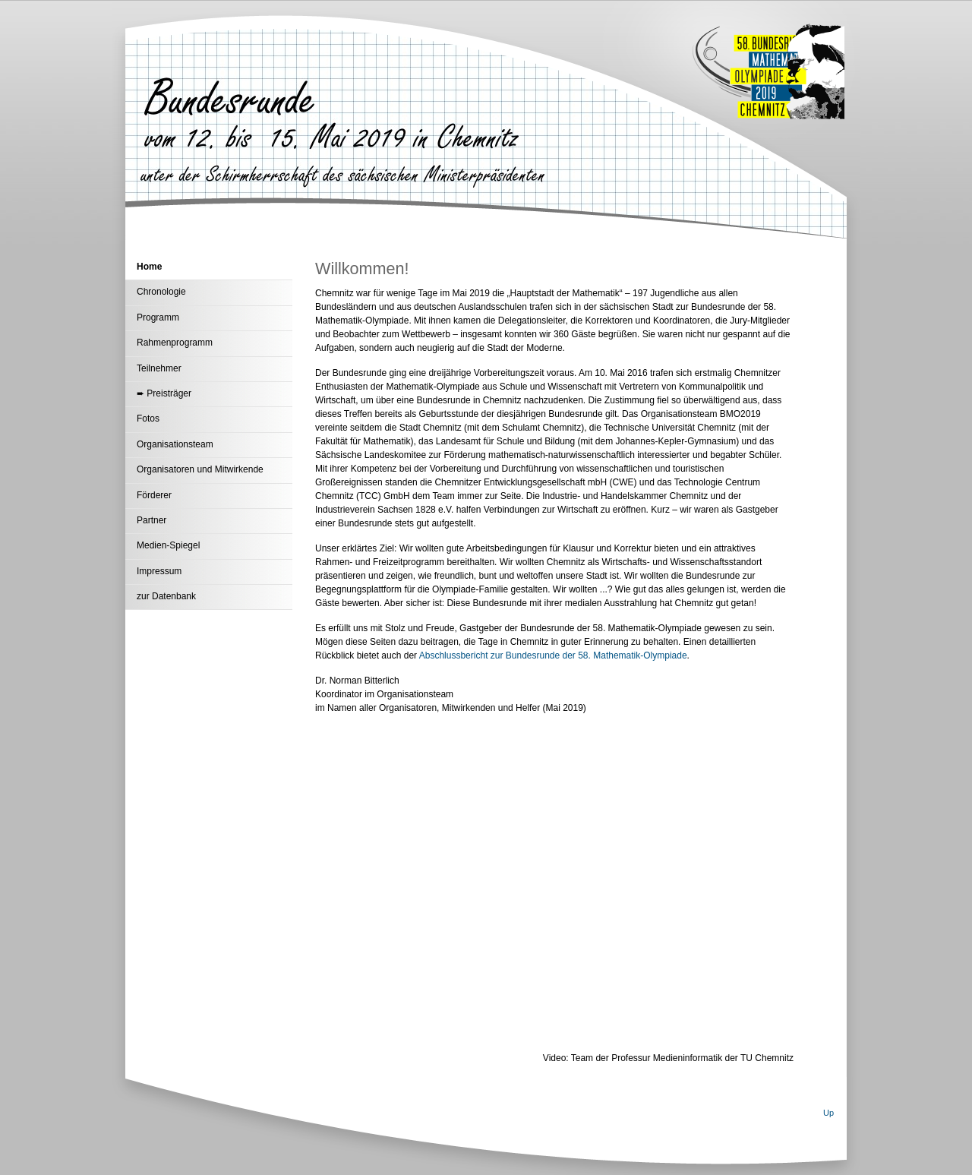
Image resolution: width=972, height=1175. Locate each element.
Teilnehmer (159, 368)
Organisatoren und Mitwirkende (200, 469)
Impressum (159, 571)
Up (828, 1112)
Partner (151, 520)
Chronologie (161, 291)
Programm (158, 317)
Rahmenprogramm (175, 342)
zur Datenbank (166, 596)
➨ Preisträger (164, 393)
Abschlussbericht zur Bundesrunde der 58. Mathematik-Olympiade (553, 655)
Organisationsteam (175, 444)
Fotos (148, 418)
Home (149, 266)
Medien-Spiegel (168, 545)
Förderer (154, 495)
